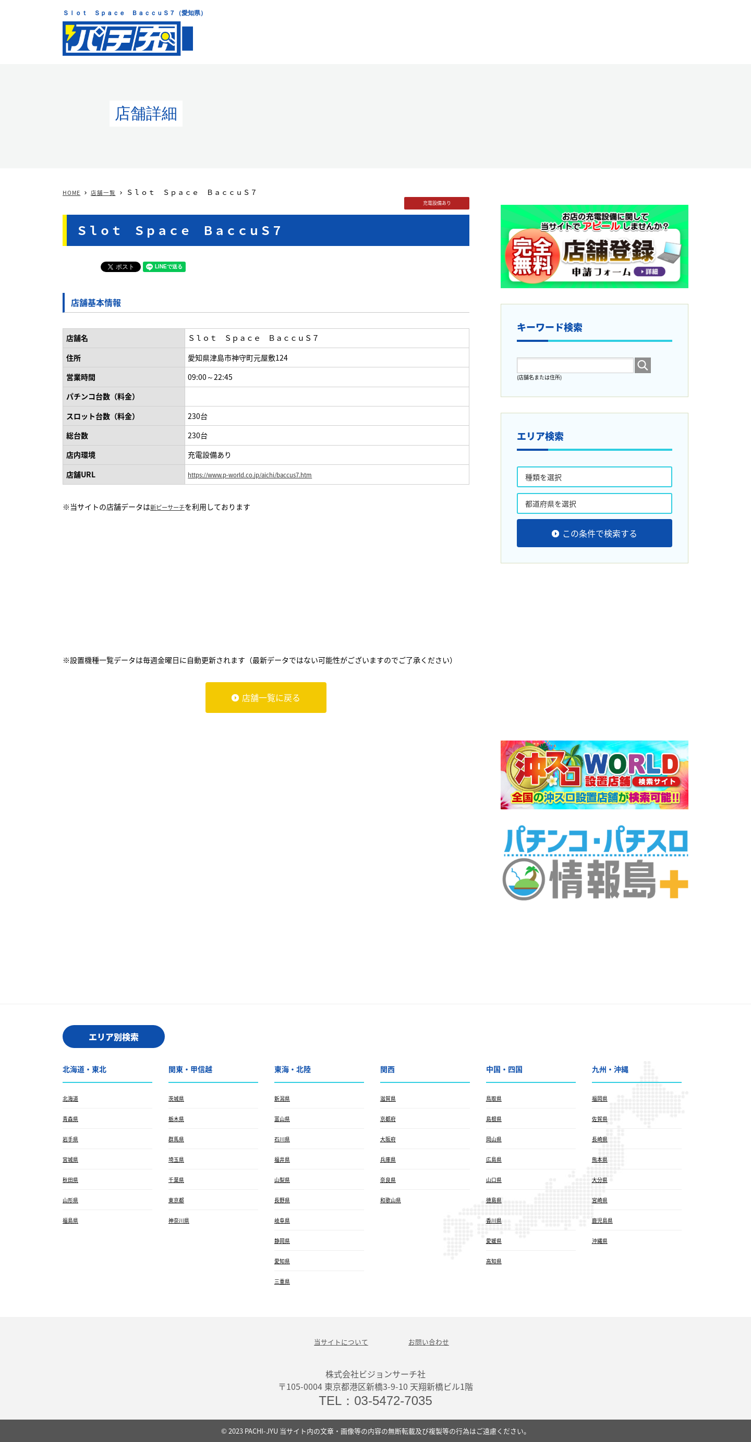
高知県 (495, 1260)
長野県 (283, 1199)
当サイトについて (336, 1341)
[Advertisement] (498, 31)
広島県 (495, 1159)
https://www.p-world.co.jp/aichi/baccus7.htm (266, 474)
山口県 (495, 1179)
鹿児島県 (604, 1220)
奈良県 (389, 1179)
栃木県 (177, 1118)
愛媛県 (495, 1240)
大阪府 (389, 1138)
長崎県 (601, 1138)
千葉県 (177, 1179)
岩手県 (72, 1138)
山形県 (72, 1199)
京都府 (389, 1118)
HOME (73, 192)
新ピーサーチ (172, 506)
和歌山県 (392, 1199)
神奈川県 (180, 1220)
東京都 (177, 1199)
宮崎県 (601, 1199)
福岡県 (601, 1098)
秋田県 (72, 1179)
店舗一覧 (109, 192)
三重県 (283, 1281)
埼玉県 (177, 1159)
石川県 (283, 1138)
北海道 (72, 1098)
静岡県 (283, 1240)
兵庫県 (389, 1159)
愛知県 (283, 1260)
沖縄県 (601, 1240)
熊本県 (601, 1159)
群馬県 (177, 1138)
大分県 (601, 1179)
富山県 (283, 1118)
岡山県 (495, 1138)
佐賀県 (601, 1118)
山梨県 (283, 1179)
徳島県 (495, 1199)
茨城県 (177, 1098)
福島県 (72, 1220)
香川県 (495, 1220)
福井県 (283, 1159)
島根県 (495, 1118)
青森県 (72, 1118)
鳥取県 (495, 1098)
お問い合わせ (435, 1341)
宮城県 (72, 1159)
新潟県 (283, 1098)
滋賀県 (389, 1098)
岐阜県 (283, 1220)
